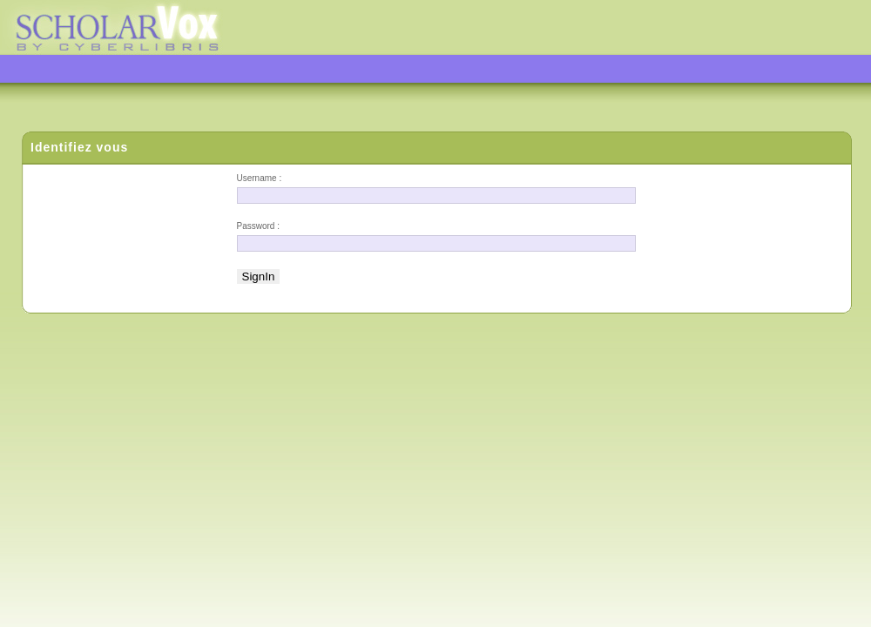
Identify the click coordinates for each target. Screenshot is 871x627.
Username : (259, 178)
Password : (258, 226)
